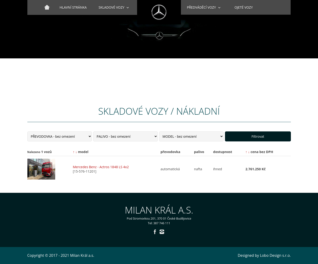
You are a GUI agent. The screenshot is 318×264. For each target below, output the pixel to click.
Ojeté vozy (243, 7)
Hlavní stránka (73, 7)
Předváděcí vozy (201, 7)
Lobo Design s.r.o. (275, 255)
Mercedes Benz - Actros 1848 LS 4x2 (101, 167)
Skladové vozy (111, 7)
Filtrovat (257, 136)
